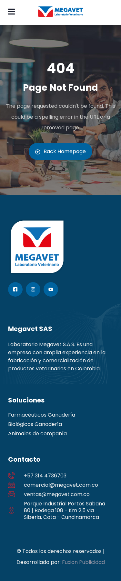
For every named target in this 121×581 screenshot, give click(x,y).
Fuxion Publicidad (83, 562)
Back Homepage (60, 151)
